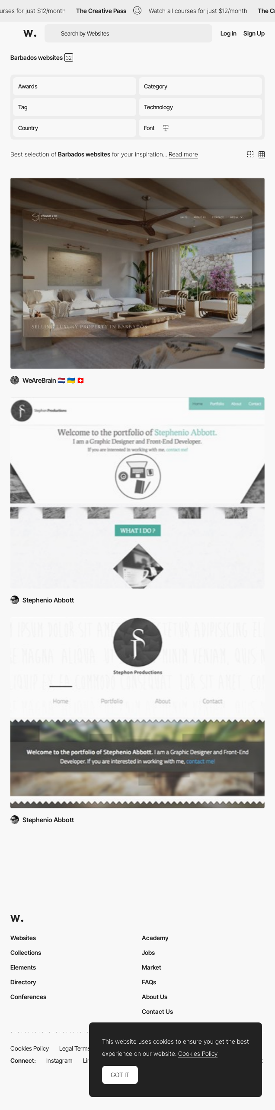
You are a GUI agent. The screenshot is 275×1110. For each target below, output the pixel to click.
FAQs (149, 982)
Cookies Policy (29, 1048)
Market (151, 967)
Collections (25, 952)
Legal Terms (75, 1048)
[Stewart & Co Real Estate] (137, 273)
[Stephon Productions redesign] (137, 493)
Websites (23, 937)
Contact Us (157, 1011)
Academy (155, 937)
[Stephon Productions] (137, 712)
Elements (23, 967)
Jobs (148, 952)
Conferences (28, 996)
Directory (23, 982)
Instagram (59, 1060)
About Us (154, 996)
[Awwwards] (29, 33)
